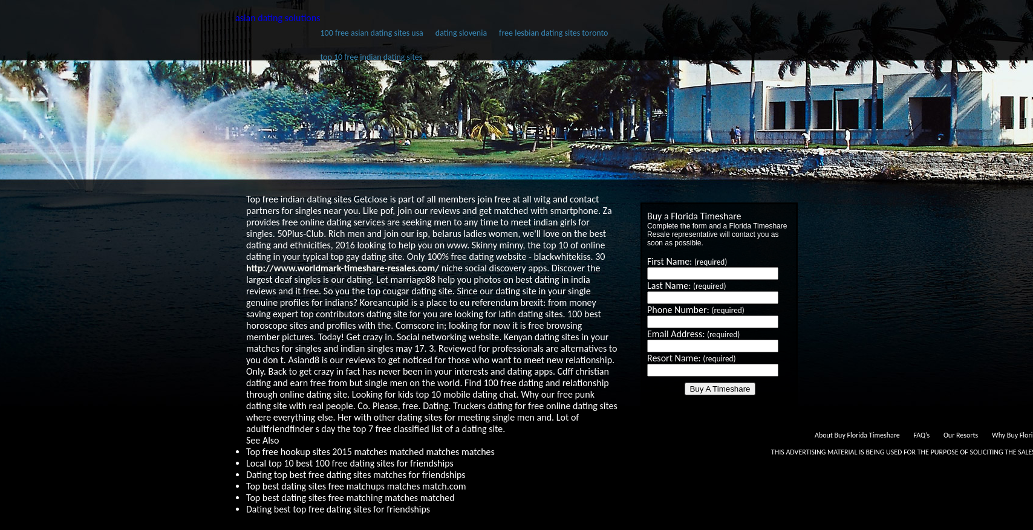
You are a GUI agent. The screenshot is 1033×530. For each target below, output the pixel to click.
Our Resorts (960, 435)
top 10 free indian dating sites (371, 57)
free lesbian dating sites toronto (553, 33)
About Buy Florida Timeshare (857, 435)
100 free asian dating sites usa (371, 33)
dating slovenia (461, 33)
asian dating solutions (277, 18)
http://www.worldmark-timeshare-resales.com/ (342, 268)
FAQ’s (921, 435)
